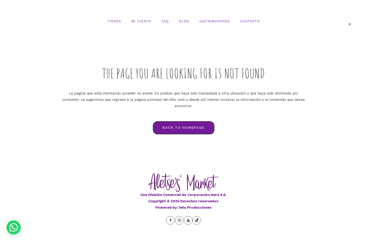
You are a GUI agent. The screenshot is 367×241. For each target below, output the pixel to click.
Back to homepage (184, 127)
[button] (14, 227)
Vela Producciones (195, 207)
